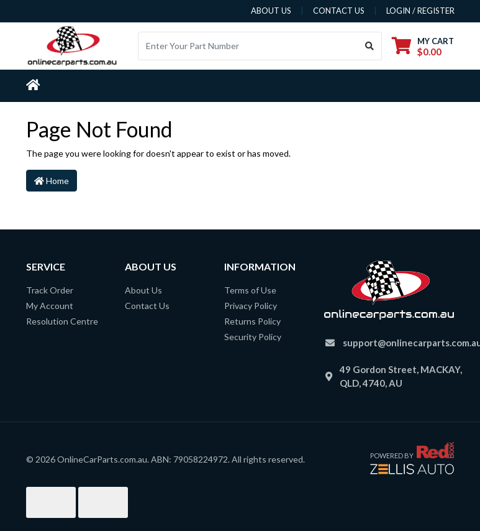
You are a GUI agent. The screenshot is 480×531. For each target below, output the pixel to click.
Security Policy (252, 336)
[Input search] (248, 46)
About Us (143, 290)
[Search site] (370, 46)
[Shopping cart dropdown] (423, 46)
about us (271, 11)
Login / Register (420, 11)
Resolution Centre (62, 321)
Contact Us (147, 305)
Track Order (49, 290)
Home (51, 180)
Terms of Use (250, 290)
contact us (339, 11)
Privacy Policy (250, 305)
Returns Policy (252, 321)
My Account (49, 305)
